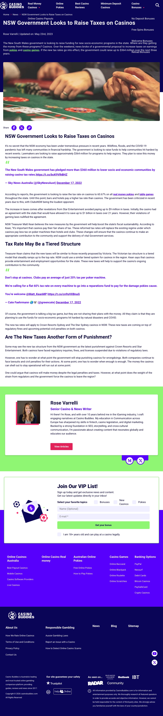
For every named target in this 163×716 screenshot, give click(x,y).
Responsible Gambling (60, 627)
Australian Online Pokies (85, 558)
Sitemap (133, 626)
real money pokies (123, 194)
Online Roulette (117, 575)
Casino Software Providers (20, 579)
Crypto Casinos (142, 593)
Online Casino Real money (54, 558)
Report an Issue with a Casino (60, 642)
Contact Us (11, 655)
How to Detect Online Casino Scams (63, 648)
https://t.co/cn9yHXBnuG (64, 294)
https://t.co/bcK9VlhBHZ (51, 174)
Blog (114, 626)
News (15, 14)
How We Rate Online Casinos (20, 635)
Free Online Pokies (83, 568)
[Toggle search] (157, 5)
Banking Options (145, 557)
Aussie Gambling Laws (57, 635)
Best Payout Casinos (17, 568)
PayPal (138, 564)
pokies (13, 50)
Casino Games (119, 557)
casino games (31, 50)
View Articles (61, 446)
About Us (11, 627)
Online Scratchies (118, 581)
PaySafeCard (141, 587)
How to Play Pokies (83, 573)
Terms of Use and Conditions (20, 642)
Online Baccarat (117, 564)
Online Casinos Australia (16, 558)
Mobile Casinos (14, 573)
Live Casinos (13, 585)
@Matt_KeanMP (36, 294)
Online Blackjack (118, 570)
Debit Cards (140, 575)
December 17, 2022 (69, 183)
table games (146, 194)
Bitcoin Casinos (142, 581)
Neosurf (139, 570)
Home (6, 14)
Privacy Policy (12, 648)
